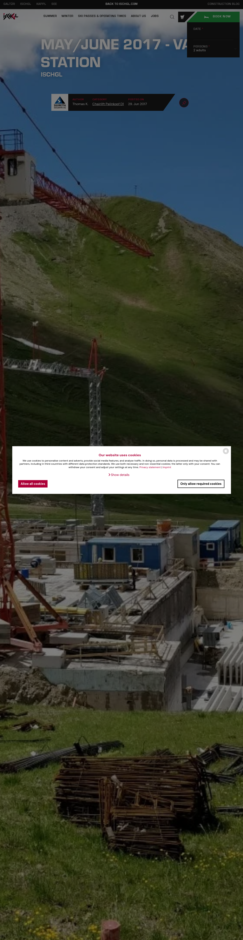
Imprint (167, 467)
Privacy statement (150, 467)
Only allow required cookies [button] (200, 484)
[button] (118, 474)
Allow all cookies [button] (33, 484)
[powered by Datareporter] (226, 454)
